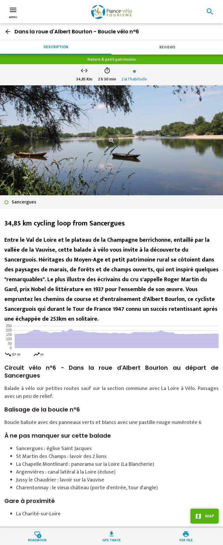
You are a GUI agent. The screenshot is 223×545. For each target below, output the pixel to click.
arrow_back (7, 31)
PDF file (186, 539)
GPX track (111, 539)
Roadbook (37, 539)
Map (209, 516)
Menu (13, 12)
